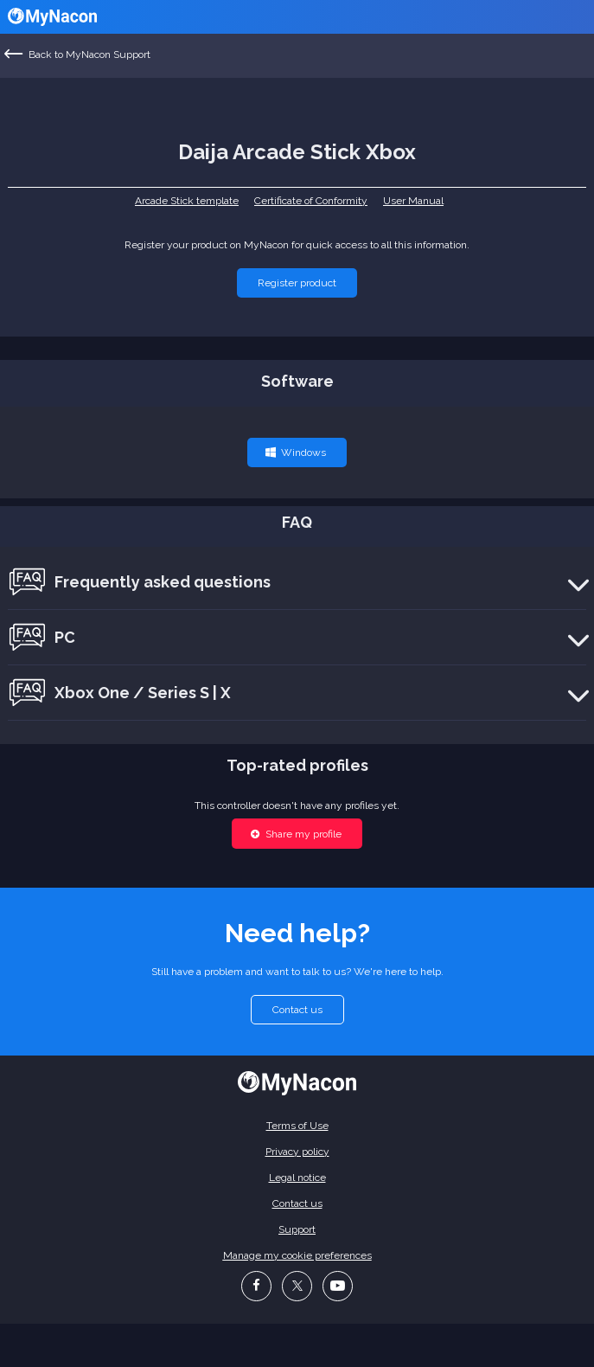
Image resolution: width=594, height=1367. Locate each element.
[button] (297, 283)
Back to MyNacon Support (77, 54)
